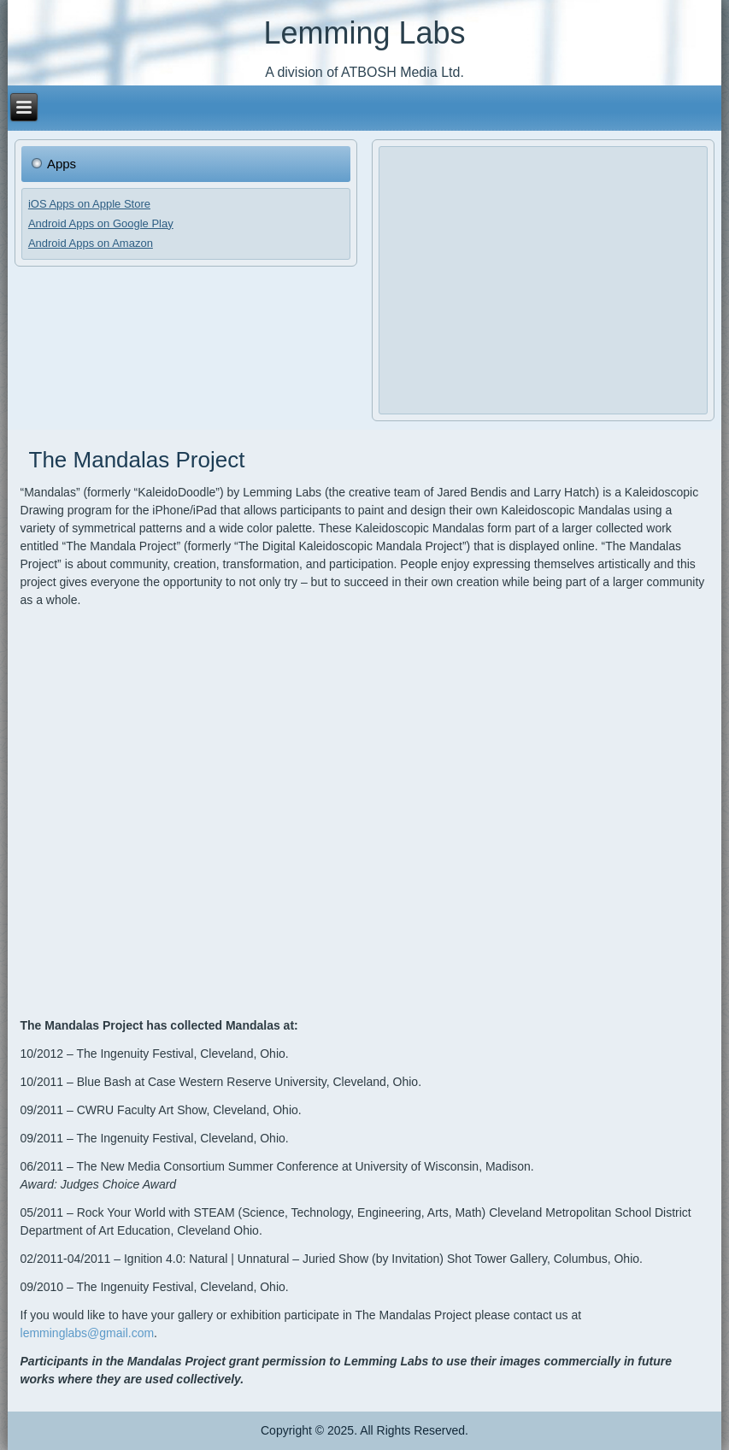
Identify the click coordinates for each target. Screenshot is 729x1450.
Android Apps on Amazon (90, 243)
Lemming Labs (364, 32)
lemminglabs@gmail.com (88, 1333)
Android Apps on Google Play (100, 223)
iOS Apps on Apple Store (89, 203)
